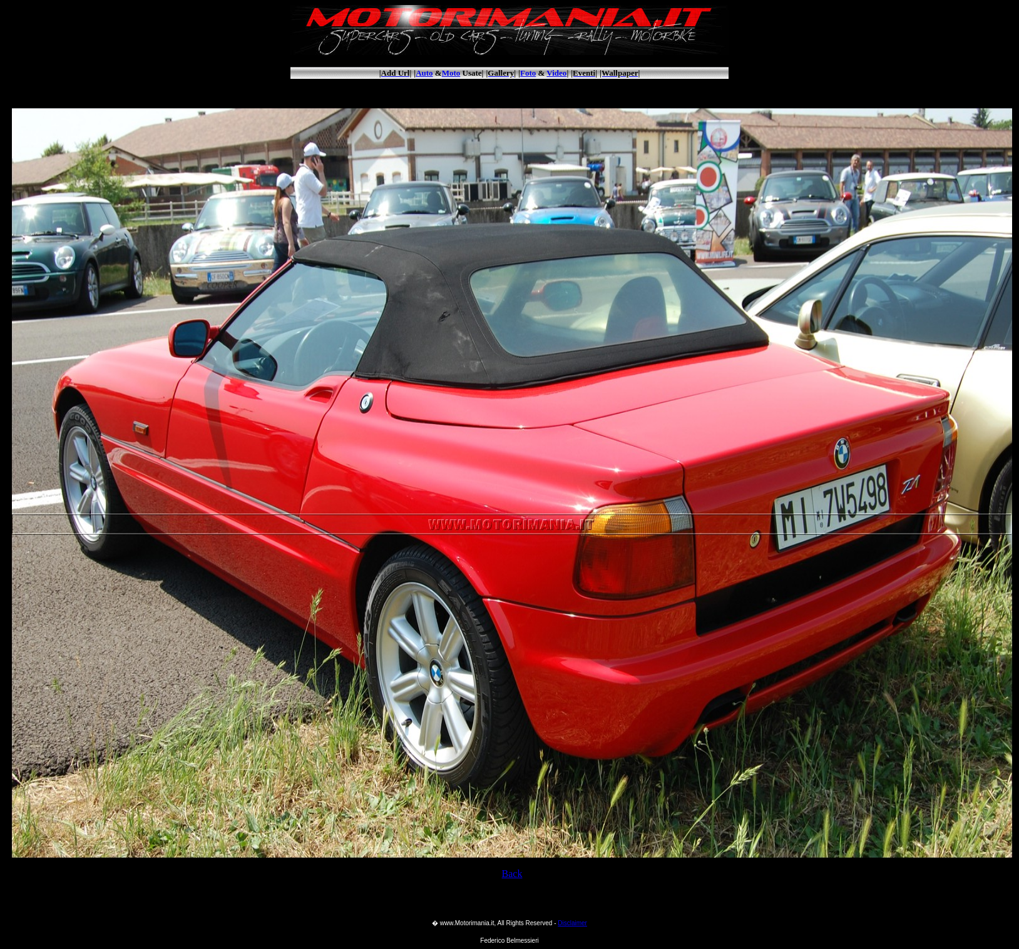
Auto (424, 73)
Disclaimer (572, 923)
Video (556, 73)
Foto (528, 73)
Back (512, 873)
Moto (451, 73)
